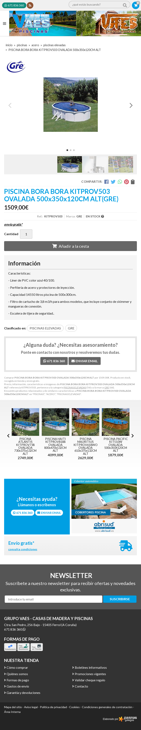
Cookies (74, 707)
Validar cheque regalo (90, 680)
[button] (67, 150)
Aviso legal (31, 707)
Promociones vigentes (90, 674)
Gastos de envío (18, 686)
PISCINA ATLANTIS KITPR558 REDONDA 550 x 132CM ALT (22, 445)
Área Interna (12, 711)
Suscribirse (120, 599)
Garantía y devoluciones (23, 693)
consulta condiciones (22, 549)
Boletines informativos (91, 667)
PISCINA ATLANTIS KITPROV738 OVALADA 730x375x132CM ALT (52, 446)
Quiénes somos (17, 674)
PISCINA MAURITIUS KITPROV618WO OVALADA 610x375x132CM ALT (112, 446)
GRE (106, 387)
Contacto (81, 686)
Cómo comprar (17, 667)
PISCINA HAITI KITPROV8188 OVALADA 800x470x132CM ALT (82, 445)
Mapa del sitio (13, 707)
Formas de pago (18, 680)
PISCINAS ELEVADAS (75, 387)
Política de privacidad (53, 707)
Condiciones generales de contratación (107, 707)
